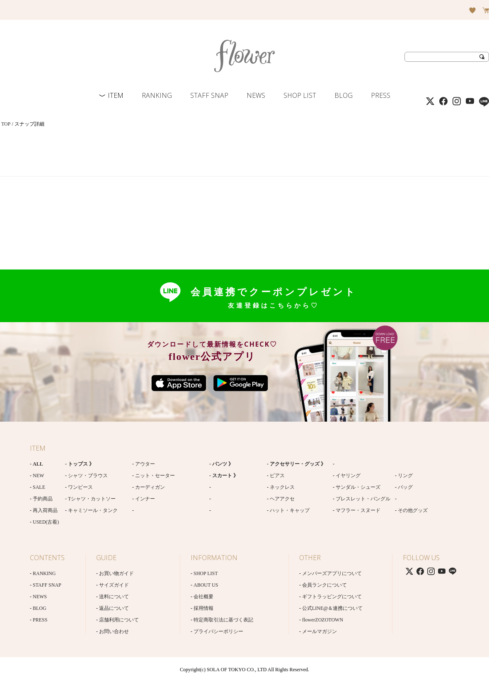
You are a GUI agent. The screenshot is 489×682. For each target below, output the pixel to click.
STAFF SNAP (209, 95)
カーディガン (150, 487)
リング (405, 475)
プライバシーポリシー (218, 631)
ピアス (277, 475)
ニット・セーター (155, 475)
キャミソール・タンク (93, 510)
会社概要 (203, 596)
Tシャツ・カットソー (92, 499)
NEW (38, 475)
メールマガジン (319, 631)
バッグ (405, 487)
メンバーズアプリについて (332, 573)
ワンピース (80, 487)
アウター (145, 464)
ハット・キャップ (290, 510)
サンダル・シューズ (358, 487)
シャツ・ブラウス (88, 475)
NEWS (256, 95)
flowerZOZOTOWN (322, 620)
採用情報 (203, 608)
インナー (145, 499)
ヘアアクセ (282, 499)
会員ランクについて (324, 585)
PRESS (380, 95)
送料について (114, 596)
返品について (114, 608)
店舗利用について (119, 620)
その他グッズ (413, 510)
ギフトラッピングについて (332, 596)
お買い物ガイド (116, 573)
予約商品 (43, 499)
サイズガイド (114, 585)
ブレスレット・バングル (363, 499)
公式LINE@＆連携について (332, 608)
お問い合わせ (114, 631)
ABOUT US (206, 585)
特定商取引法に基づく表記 (223, 620)
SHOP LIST (299, 95)
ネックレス (282, 487)
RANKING (157, 95)
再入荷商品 (45, 510)
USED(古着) (46, 522)
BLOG (343, 95)
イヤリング (348, 475)
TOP (5, 124)
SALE (39, 487)
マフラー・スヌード (358, 510)
